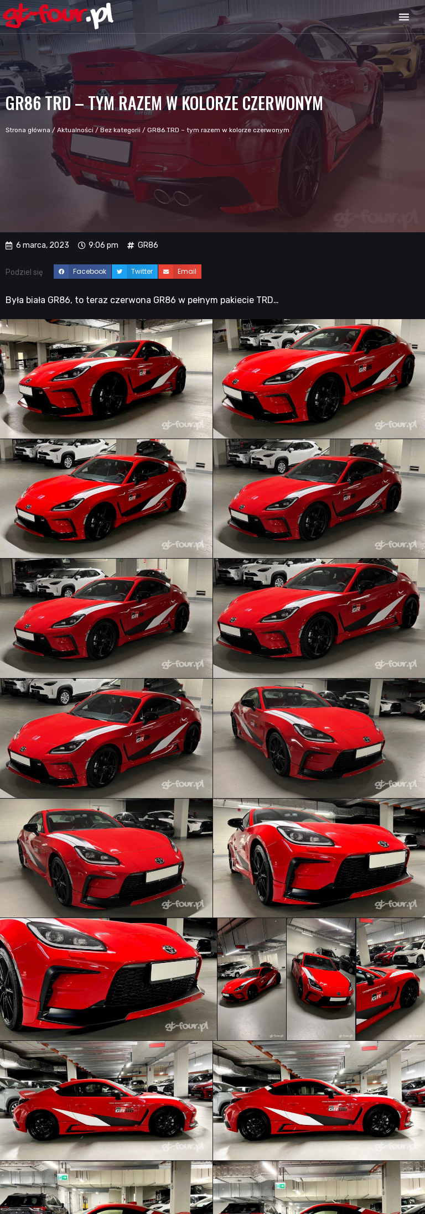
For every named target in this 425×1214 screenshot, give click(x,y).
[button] (404, 16)
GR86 (148, 245)
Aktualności (75, 130)
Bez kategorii (120, 130)
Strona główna (28, 130)
